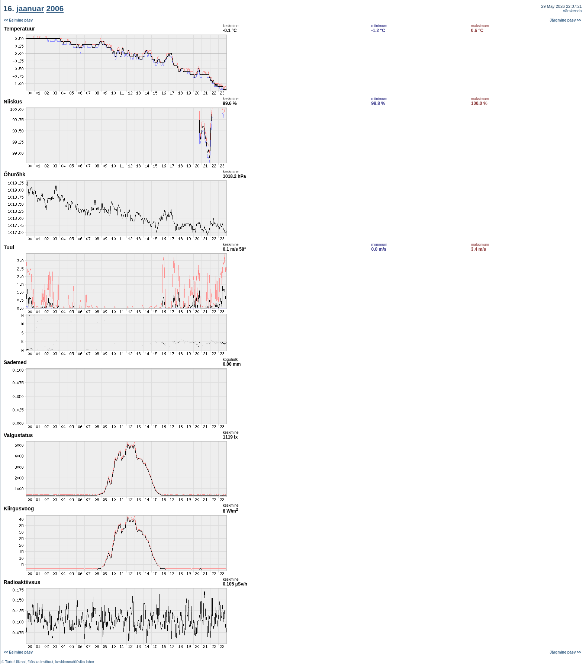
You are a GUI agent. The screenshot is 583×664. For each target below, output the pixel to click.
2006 (55, 8)
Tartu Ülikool (15, 662)
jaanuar (30, 8)
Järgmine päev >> (566, 20)
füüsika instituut (40, 662)
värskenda (572, 11)
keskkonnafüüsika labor (74, 662)
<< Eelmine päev (18, 20)
